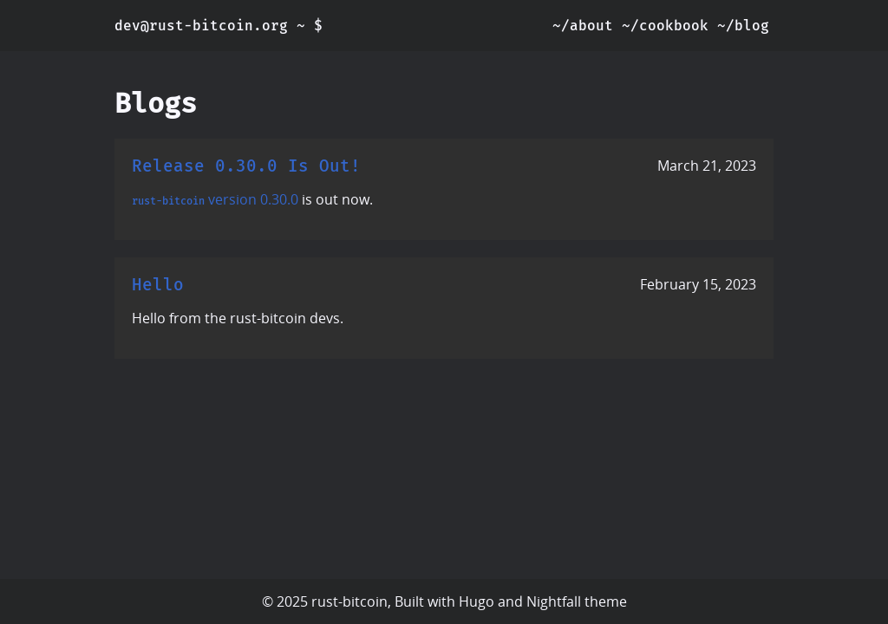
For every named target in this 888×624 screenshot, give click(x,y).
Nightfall (553, 601)
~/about (582, 25)
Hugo (476, 601)
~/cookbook (665, 25)
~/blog (743, 25)
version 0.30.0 (253, 199)
